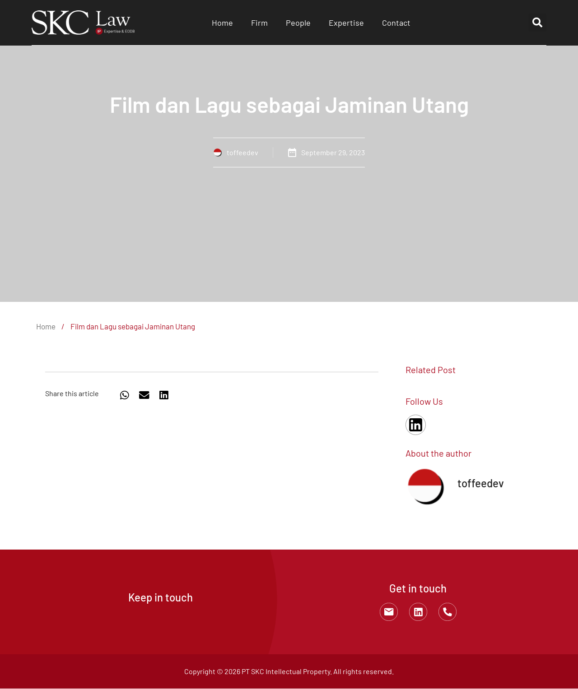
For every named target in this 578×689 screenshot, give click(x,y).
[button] (537, 23)
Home (222, 23)
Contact (396, 23)
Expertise (346, 23)
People (298, 23)
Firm (259, 23)
